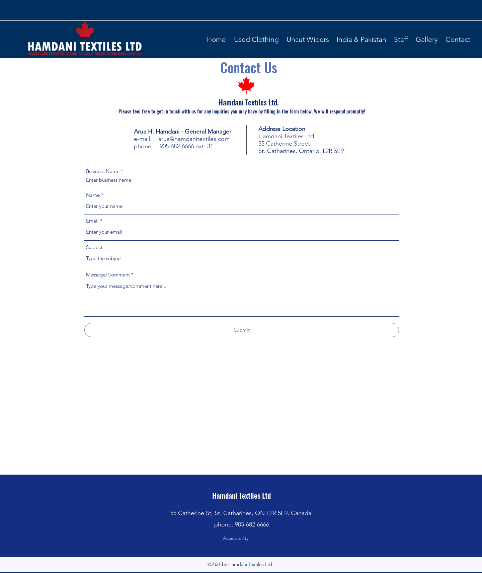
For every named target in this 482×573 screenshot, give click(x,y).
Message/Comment (108, 274)
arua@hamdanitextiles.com (194, 139)
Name (93, 194)
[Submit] (241, 330)
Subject (94, 247)
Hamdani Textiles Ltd (241, 495)
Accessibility (235, 538)
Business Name (102, 171)
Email (92, 220)
